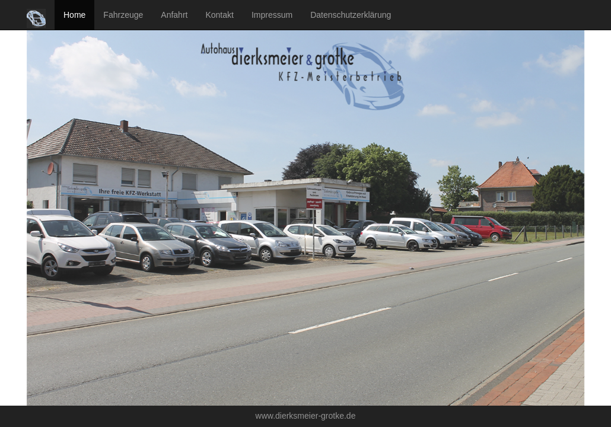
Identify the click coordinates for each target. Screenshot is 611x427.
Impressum (272, 15)
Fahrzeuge (123, 15)
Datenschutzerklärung (350, 15)
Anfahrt (174, 15)
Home (74, 15)
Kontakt (219, 15)
